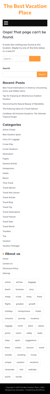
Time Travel (8, 182)
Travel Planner (9, 216)
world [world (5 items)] (7, 376)
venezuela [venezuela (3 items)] (9, 369)
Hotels (6, 173)
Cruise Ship (8, 144)
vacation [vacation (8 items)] (20, 362)
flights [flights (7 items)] (8, 303)
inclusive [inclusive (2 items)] (9, 318)
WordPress (40, 390)
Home (5, 258)
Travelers (7, 231)
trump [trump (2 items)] (34, 354)
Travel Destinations (11, 212)
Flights (6, 158)
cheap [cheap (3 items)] (7, 296)
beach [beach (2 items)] (7, 289)
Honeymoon (8, 168)
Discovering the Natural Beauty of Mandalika (23, 103)
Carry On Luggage (11, 139)
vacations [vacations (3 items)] (34, 362)
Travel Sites (8, 221)
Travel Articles (9, 197)
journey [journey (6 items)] (21, 318)
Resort (6, 178)
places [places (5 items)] (41, 325)
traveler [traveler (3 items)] (8, 354)
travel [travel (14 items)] (41, 347)
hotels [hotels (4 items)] (38, 311)
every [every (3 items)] (29, 296)
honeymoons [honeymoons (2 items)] (24, 311)
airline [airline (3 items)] (8, 282)
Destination (8, 153)
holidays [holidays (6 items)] (9, 311)
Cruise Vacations (10, 149)
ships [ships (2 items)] (7, 340)
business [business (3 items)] (20, 289)
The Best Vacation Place (25, 9)
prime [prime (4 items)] (7, 333)
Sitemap (6, 273)
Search (6, 68)
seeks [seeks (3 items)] (39, 333)
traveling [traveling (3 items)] (21, 354)
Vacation (7, 241)
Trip (4, 236)
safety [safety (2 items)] (29, 333)
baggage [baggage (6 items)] (32, 282)
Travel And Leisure (11, 192)
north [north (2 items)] (20, 325)
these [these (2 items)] (7, 347)
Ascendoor (20, 390)
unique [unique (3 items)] (8, 362)
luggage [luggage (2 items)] (8, 325)
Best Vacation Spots (12, 134)
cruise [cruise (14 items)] (18, 296)
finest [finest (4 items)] (39, 296)
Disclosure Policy (10, 268)
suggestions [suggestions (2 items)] (30, 340)
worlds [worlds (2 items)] (19, 376)
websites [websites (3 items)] (33, 369)
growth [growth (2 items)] (32, 303)
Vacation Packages (11, 245)
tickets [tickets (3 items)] (18, 347)
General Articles (10, 163)
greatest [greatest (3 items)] (19, 303)
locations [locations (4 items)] (35, 318)
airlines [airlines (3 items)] (19, 282)
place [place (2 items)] (30, 325)
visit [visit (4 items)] (21, 369)
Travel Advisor (9, 187)
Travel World (8, 226)
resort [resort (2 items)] (18, 333)
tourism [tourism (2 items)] (30, 347)
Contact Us (8, 263)
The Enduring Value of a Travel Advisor (20, 108)
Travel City (7, 207)
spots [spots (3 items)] (17, 340)
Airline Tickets (9, 129)
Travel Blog (8, 202)
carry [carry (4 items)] (31, 289)
